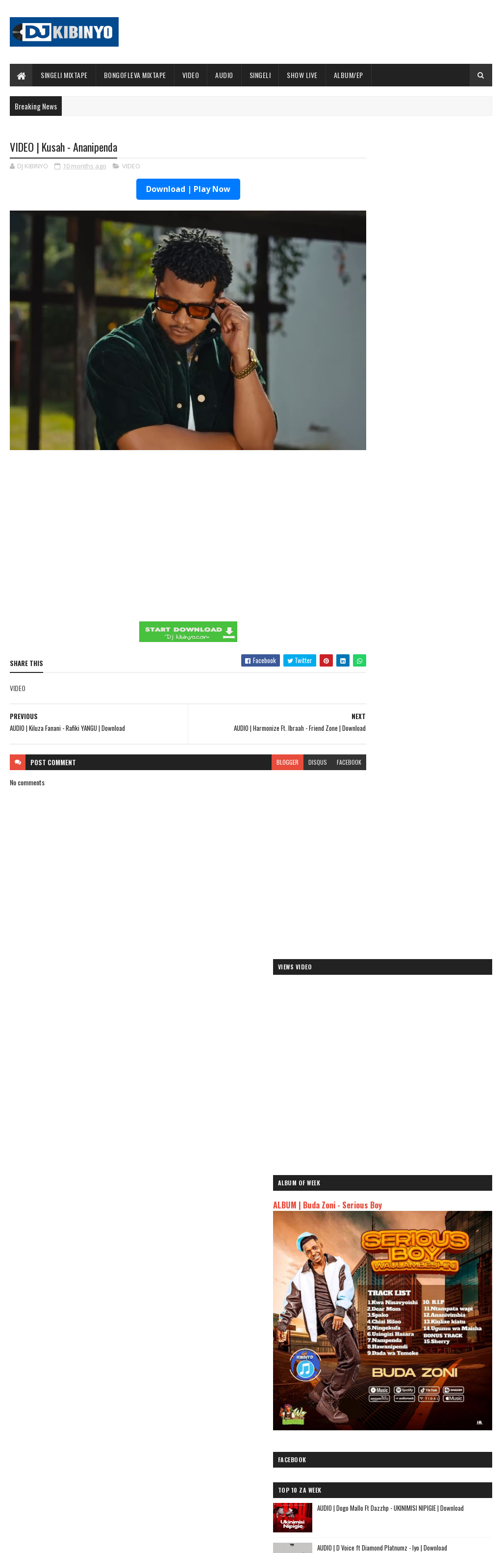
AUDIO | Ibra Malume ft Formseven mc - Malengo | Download (439, 786)
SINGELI (260, 75)
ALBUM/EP (348, 75)
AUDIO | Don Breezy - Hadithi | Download (102, 1449)
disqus (283, 739)
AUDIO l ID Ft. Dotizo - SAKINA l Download (441, 940)
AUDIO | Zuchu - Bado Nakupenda (398, 1346)
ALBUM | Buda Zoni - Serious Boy (402, 394)
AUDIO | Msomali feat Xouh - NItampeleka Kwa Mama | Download (442, 746)
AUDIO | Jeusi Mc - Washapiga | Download (409, 1279)
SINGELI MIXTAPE (64, 75)
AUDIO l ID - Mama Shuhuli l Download (437, 821)
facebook (314, 739)
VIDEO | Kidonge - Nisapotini (425, 860)
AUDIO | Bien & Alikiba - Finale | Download (104, 1409)
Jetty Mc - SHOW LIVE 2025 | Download (265, 1409)
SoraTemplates (56, 1539)
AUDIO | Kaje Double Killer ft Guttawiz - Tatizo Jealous (418, 1307)
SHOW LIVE (302, 75)
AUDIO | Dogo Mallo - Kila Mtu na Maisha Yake (416, 1291)
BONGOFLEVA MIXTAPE (135, 75)
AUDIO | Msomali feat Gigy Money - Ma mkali (414, 1334)
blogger (253, 739)
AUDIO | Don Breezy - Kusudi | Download (440, 701)
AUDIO (224, 75)
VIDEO (191, 75)
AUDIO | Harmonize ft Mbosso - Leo (401, 1322)
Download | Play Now (170, 190)
